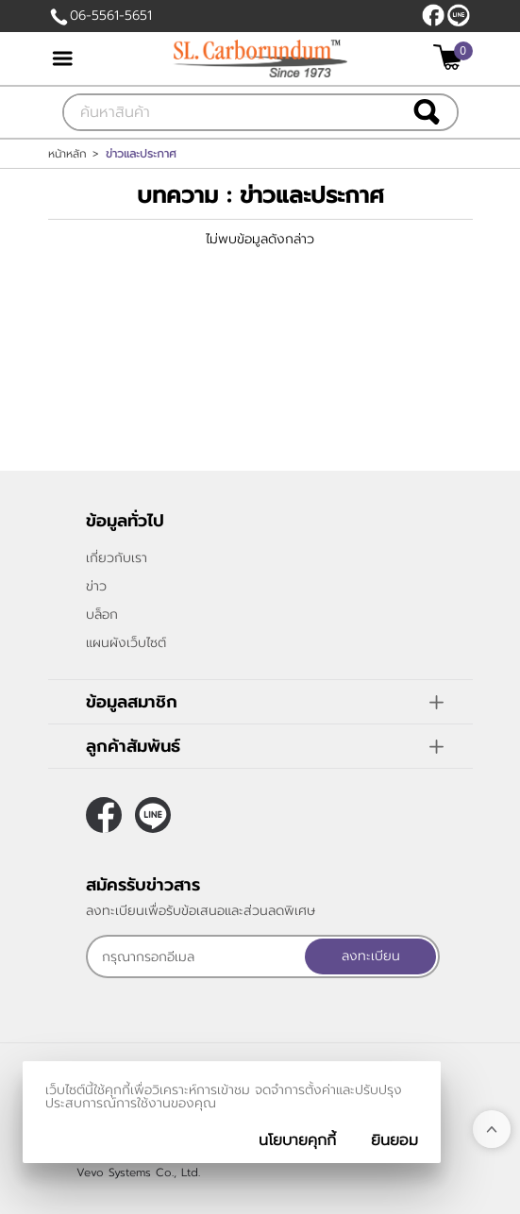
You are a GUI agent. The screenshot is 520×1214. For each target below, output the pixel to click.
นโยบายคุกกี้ (297, 1140)
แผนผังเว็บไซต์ (126, 643)
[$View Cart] (450, 57)
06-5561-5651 (111, 15)
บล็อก (102, 614)
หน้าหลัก (67, 153)
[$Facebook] (433, 15)
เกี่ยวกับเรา (116, 558)
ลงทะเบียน (371, 956)
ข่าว (96, 586)
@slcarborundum (458, 15)
